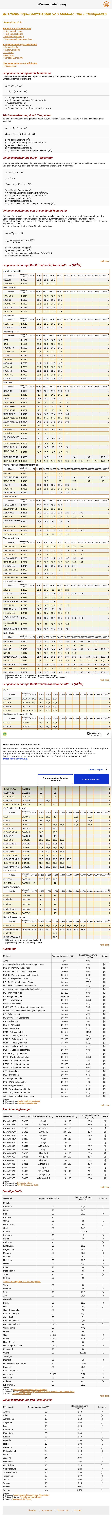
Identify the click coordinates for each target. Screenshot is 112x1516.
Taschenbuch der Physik (21, 1394)
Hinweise (32, 1510)
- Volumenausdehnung (13, 36)
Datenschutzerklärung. (15, 759)
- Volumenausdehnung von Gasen (18, 39)
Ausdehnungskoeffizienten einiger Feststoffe (30, 1390)
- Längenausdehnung (13, 31)
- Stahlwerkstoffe (10, 47)
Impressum (47, 1510)
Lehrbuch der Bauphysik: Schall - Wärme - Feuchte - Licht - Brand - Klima (46, 1392)
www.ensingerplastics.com (27, 1103)
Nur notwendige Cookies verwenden (55, 779)
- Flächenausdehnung (13, 34)
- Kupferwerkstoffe (11, 50)
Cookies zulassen (91, 779)
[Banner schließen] (108, 734)
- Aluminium (8, 55)
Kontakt (77, 1510)
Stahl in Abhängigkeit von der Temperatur (22, 1281)
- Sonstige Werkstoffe (13, 58)
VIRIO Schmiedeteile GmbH (27, 1185)
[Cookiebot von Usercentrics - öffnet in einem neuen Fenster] (89, 734)
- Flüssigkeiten (9, 66)
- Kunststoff (8, 52)
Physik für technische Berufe (30, 1497)
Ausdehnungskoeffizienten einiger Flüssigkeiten (31, 1495)
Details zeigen (96, 769)
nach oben (104, 261)
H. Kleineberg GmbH (25, 1183)
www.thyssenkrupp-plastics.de (28, 1101)
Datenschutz (63, 1510)
